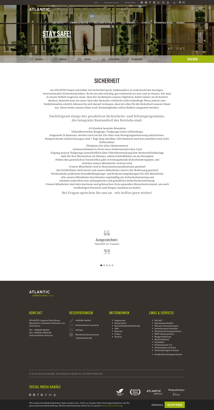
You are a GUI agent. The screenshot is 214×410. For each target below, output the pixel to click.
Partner (118, 336)
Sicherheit (159, 342)
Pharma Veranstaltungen (166, 325)
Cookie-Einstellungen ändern (168, 354)
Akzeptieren (174, 404)
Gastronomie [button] (129, 23)
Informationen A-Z (163, 344)
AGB (116, 328)
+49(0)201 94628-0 (83, 320)
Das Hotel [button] (59, 23)
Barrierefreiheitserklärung (127, 325)
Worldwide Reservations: (87, 334)
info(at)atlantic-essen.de (41, 335)
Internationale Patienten (166, 328)
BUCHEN (193, 59)
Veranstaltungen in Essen (166, 350)
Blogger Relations (162, 336)
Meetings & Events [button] (106, 23)
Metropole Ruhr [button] (163, 23)
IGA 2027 (158, 320)
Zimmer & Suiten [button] (80, 23)
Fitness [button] (146, 23)
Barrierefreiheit (161, 339)
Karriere (118, 331)
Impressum (120, 320)
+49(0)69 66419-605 (83, 338)
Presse (118, 334)
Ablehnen (157, 404)
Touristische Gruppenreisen (168, 331)
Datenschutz (120, 323)
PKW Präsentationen (164, 334)
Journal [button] (180, 23)
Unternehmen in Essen (165, 347)
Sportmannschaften (163, 323)
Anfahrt (96, 2)
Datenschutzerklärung (112, 405)
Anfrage (79, 330)
